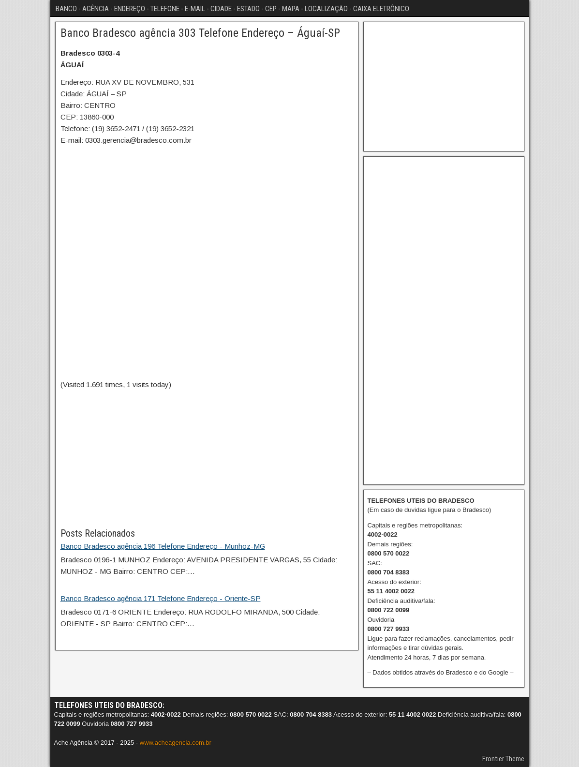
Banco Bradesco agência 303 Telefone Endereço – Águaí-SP (200, 33)
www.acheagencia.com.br (175, 742)
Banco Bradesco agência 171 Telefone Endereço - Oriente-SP (160, 598)
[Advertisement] (206, 458)
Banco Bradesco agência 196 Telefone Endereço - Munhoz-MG (162, 546)
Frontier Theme (503, 758)
